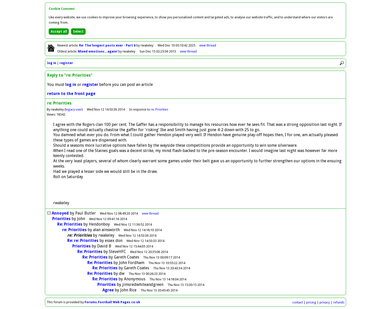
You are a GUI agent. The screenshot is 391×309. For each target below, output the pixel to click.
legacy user (74, 109)
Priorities (61, 218)
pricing (311, 302)
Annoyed (60, 213)
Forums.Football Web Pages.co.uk (112, 302)
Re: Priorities (69, 224)
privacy (324, 302)
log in (51, 63)
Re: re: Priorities (82, 240)
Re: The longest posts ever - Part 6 (107, 45)
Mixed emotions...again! (98, 51)
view (207, 45)
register (66, 63)
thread (150, 213)
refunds (338, 302)
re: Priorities (159, 109)
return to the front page (71, 93)
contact (297, 302)
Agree (108, 290)
